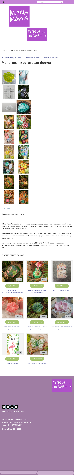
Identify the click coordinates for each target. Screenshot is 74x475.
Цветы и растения (50, 58)
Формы (20, 58)
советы (12, 50)
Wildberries (48, 226)
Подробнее (12, 286)
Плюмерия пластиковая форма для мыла (12, 328)
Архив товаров (10, 58)
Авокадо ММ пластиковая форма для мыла (37, 291)
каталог (4, 50)
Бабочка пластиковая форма (37, 363)
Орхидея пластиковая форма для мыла (61, 328)
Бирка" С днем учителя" (61, 290)
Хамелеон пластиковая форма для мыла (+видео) (37, 328)
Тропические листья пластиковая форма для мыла (12, 291)
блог (35, 50)
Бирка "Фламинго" (12, 363)
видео (29, 50)
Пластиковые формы (33, 58)
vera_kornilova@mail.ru (15, 411)
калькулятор (21, 50)
